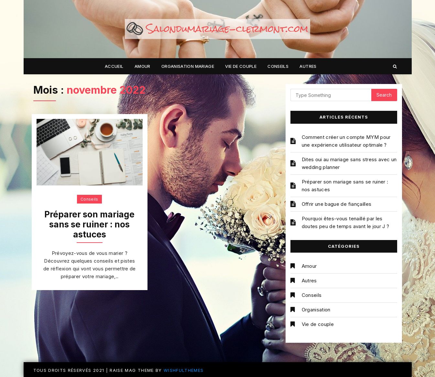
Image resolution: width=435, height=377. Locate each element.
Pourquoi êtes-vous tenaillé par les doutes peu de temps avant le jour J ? (345, 222)
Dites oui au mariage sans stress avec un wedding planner (349, 163)
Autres (307, 66)
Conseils (277, 66)
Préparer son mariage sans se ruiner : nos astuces (89, 224)
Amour (142, 66)
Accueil (114, 66)
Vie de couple (240, 66)
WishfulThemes (184, 370)
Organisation (316, 310)
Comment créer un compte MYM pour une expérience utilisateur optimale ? (346, 141)
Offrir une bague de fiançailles (337, 204)
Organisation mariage (187, 66)
